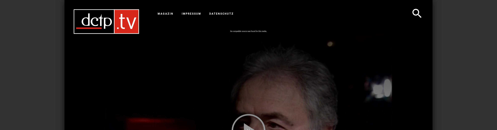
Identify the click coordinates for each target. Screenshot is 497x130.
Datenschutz (221, 13)
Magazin (165, 13)
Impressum (191, 13)
